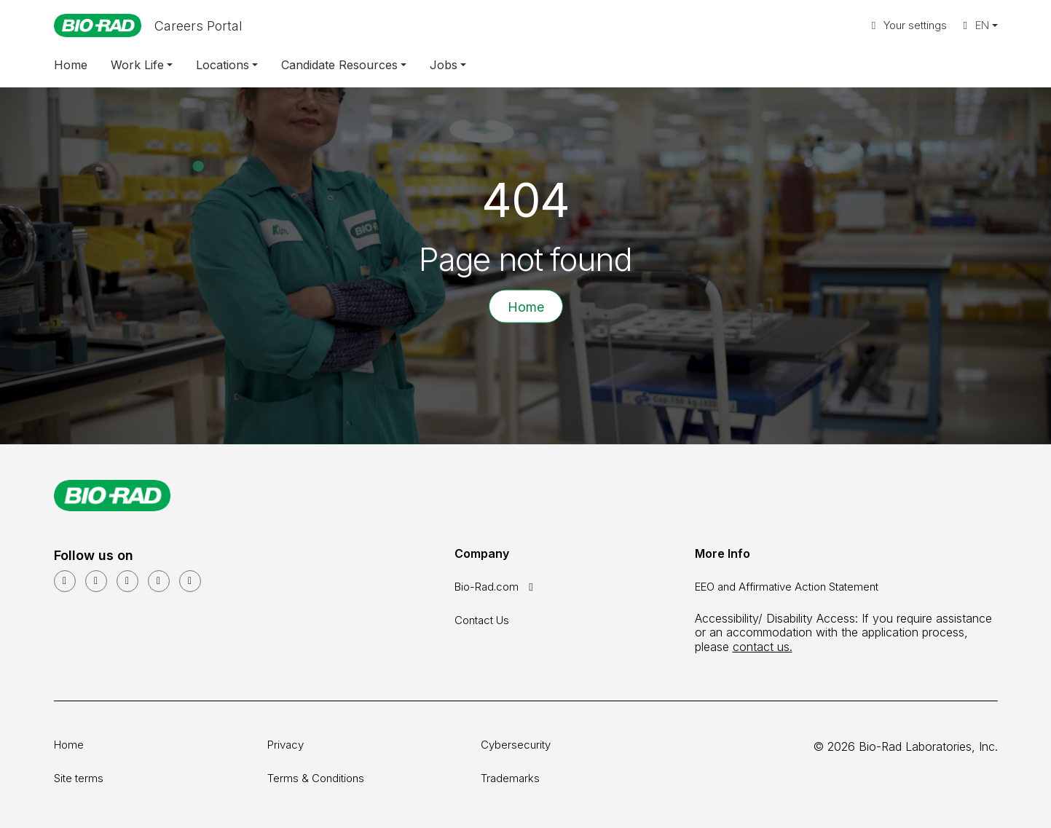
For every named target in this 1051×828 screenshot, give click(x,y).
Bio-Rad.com (496, 587)
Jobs (443, 65)
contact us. (762, 646)
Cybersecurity (516, 745)
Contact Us (481, 620)
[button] (978, 26)
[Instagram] (159, 581)
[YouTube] (96, 581)
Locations (222, 65)
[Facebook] (127, 581)
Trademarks (510, 778)
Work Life (137, 65)
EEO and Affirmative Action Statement (786, 587)
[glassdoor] (190, 581)
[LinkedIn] (65, 581)
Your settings (907, 25)
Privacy (285, 745)
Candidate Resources (339, 65)
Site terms (78, 778)
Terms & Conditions (315, 778)
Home (70, 65)
